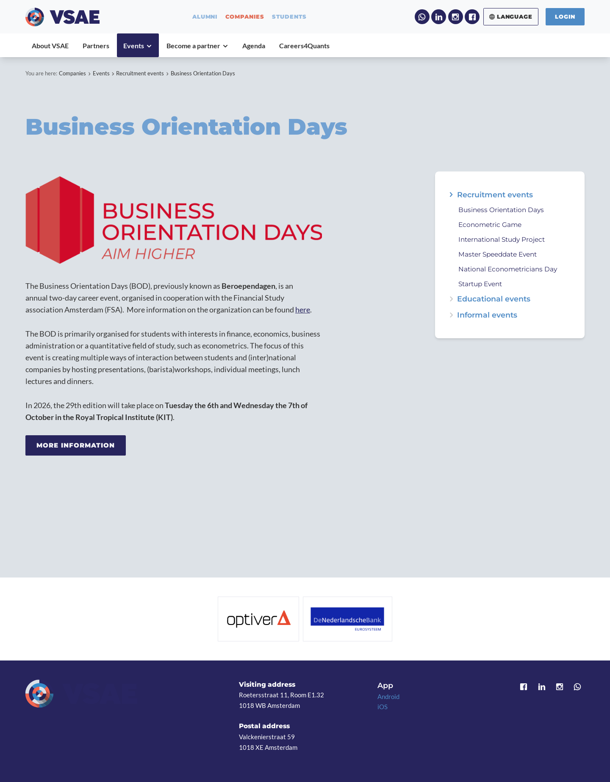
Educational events (493, 299)
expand (451, 195)
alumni (205, 16)
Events (101, 73)
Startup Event (480, 283)
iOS (382, 706)
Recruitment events (140, 73)
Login (565, 16)
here (302, 309)
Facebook (472, 16)
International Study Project (501, 239)
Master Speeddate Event (497, 254)
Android (388, 696)
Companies (72, 73)
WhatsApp (422, 16)
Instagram (455, 16)
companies (244, 16)
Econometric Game (489, 224)
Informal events (487, 315)
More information (75, 445)
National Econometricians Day (507, 269)
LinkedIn (438, 16)
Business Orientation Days (203, 73)
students (289, 16)
